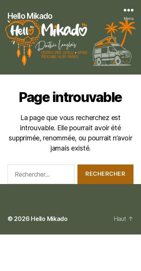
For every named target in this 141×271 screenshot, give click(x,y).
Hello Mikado (30, 16)
